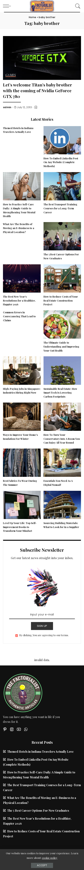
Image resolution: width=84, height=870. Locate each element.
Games (10, 75)
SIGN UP (42, 626)
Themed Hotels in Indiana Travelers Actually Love (40, 751)
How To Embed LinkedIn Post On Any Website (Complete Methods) (60, 162)
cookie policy (49, 857)
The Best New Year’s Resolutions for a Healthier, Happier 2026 (19, 300)
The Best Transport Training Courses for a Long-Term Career (60, 208)
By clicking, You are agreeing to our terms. (44, 635)
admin (7, 107)
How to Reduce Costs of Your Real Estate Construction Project (60, 300)
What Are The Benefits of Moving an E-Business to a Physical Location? (18, 228)
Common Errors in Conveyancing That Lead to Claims (19, 316)
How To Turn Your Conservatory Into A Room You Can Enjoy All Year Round (61, 438)
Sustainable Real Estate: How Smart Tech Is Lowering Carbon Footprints (60, 392)
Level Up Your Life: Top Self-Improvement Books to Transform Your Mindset (20, 527)
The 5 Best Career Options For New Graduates (38, 810)
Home (32, 17)
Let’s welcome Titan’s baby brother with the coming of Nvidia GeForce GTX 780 (37, 90)
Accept (42, 865)
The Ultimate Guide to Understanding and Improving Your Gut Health (61, 346)
